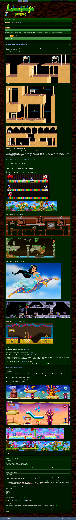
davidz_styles (24, 503)
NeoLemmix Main (10, 457)
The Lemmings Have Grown (18, 500)
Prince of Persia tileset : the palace (22, 44)
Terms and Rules (65, 518)
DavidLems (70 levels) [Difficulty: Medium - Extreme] (26, 159)
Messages (7, 35)
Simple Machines (13, 518)
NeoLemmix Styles (10, 44)
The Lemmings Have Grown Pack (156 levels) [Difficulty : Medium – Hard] (31, 470)
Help (61, 518)
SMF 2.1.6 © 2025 (7, 518)
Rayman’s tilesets (19, 367)
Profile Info (7, 27)
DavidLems (26, 349)
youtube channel (25, 361)
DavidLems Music (32, 352)
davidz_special (32, 354)
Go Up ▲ (70, 518)
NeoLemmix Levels (10, 159)
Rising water (17, 457)
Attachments (16, 35)
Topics (11, 35)
